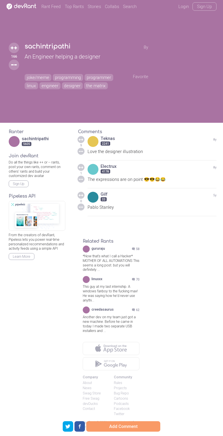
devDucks (90, 404)
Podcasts (121, 404)
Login (183, 6)
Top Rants (74, 6)
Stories (94, 6)
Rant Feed (51, 6)
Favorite (140, 76)
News (87, 388)
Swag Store (92, 393)
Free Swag (91, 398)
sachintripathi (47, 46)
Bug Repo (121, 393)
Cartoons (121, 398)
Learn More (21, 256)
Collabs (112, 6)
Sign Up (204, 6)
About (87, 383)
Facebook (122, 409)
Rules (118, 383)
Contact (89, 409)
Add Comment (123, 426)
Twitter (119, 414)
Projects (120, 388)
